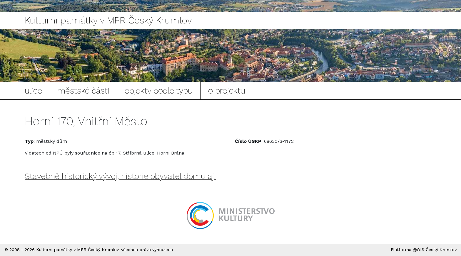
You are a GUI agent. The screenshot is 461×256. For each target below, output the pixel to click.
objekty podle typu (159, 91)
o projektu (226, 91)
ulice (33, 91)
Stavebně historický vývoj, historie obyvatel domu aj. (120, 176)
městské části (83, 91)
